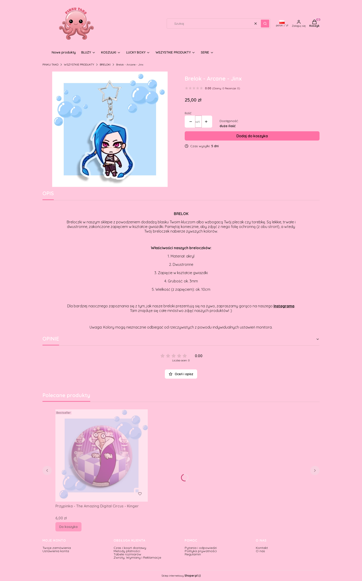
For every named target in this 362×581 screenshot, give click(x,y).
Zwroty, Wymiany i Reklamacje (137, 557)
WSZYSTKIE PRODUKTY (79, 64)
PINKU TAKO (50, 64)
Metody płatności (127, 551)
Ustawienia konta (55, 551)
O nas (260, 551)
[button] (265, 23)
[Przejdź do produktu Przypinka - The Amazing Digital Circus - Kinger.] (101, 455)
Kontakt (262, 548)
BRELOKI (105, 64)
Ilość (188, 113)
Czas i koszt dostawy (130, 548)
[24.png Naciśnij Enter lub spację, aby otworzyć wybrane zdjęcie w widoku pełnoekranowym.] (110, 129)
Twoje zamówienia (56, 548)
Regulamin (193, 554)
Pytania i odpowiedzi (201, 548)
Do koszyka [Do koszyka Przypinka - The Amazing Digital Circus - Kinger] (68, 527)
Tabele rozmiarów (127, 554)
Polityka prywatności (201, 551)
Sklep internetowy (179, 575)
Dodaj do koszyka (252, 136)
